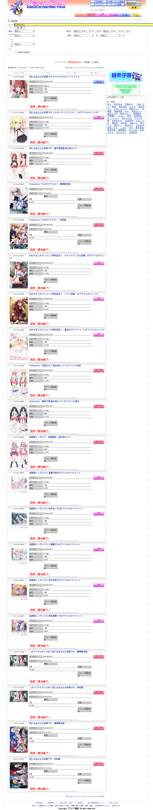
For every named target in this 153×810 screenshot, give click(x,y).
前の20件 (69, 68)
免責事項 (51, 803)
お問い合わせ (114, 803)
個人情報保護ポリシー (95, 803)
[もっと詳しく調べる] (98, 10)
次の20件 (100, 68)
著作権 (80, 803)
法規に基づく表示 (66, 803)
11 (95, 68)
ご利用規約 (38, 803)
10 (92, 68)
